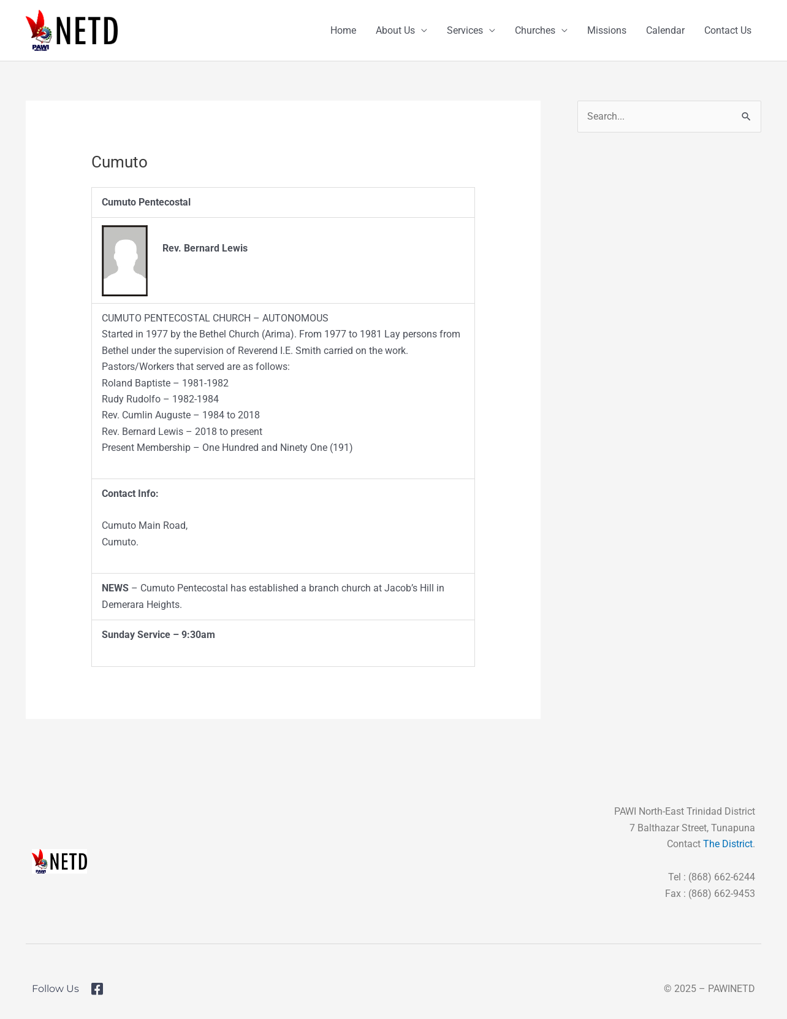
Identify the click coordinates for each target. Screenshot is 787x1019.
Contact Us (727, 30)
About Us (395, 30)
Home (343, 30)
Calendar (665, 30)
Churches (535, 30)
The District (728, 844)
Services (465, 30)
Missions (606, 30)
